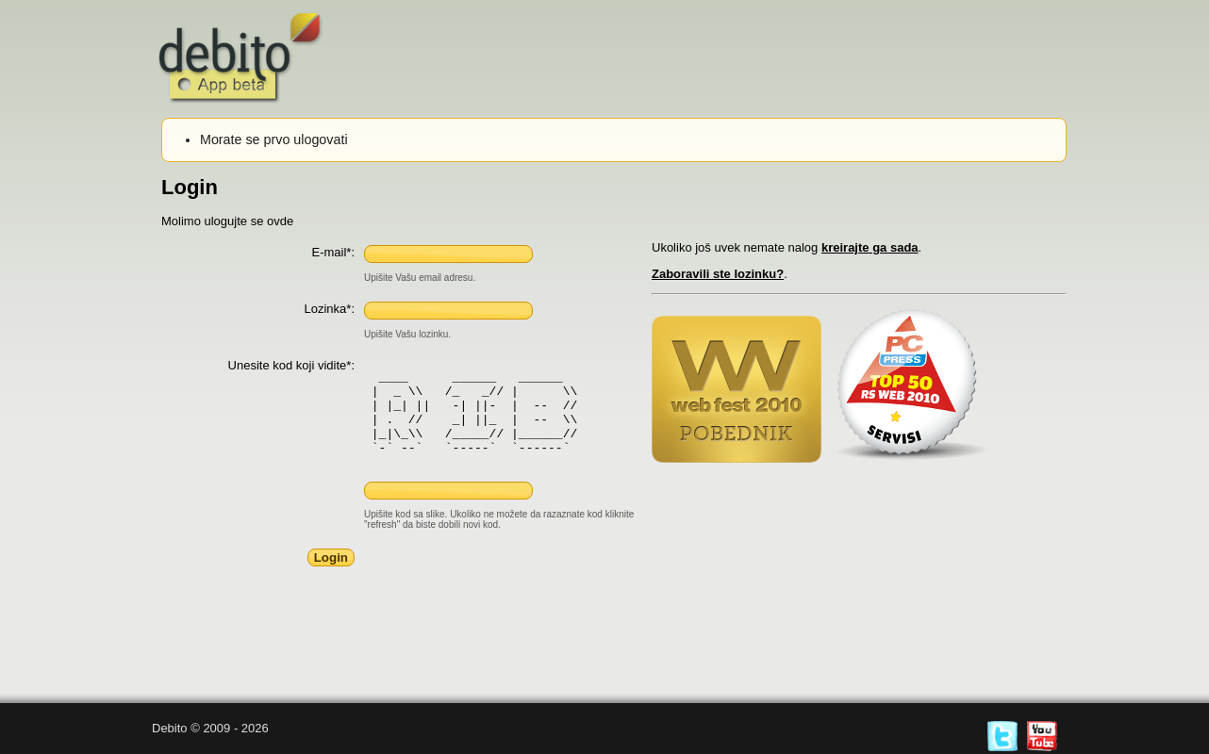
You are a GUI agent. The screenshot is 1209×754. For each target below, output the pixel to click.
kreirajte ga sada (870, 247)
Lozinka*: (330, 309)
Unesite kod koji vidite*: (291, 365)
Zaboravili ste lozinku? (718, 274)
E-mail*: (333, 252)
